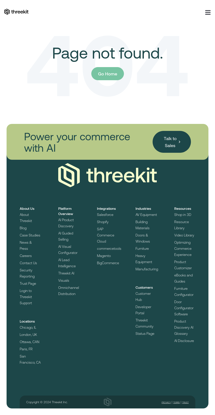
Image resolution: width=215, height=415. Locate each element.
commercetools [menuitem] (109, 248)
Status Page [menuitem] (145, 333)
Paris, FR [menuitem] (26, 349)
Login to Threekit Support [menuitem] (26, 296)
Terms (176, 402)
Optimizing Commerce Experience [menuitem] (183, 248)
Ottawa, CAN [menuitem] (29, 342)
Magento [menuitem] (104, 256)
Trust (185, 402)
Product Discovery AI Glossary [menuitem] (183, 327)
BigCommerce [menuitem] (108, 263)
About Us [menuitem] (27, 208)
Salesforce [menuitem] (105, 214)
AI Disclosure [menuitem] (184, 341)
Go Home (107, 73)
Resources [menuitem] (182, 208)
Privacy (166, 402)
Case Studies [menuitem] (30, 235)
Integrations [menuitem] (106, 208)
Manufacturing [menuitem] (147, 269)
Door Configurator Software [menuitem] (184, 308)
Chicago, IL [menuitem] (28, 327)
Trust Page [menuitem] (28, 283)
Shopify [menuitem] (103, 222)
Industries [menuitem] (143, 208)
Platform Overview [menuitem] (65, 211)
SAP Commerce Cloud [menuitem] (105, 235)
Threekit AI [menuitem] (66, 273)
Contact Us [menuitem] (28, 263)
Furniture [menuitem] (142, 248)
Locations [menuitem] (27, 321)
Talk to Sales (170, 142)
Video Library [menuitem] (184, 235)
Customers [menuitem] (144, 287)
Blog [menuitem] (23, 228)
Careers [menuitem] (26, 256)
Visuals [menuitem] (63, 280)
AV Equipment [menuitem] (146, 214)
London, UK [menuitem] (28, 334)
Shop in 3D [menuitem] (182, 214)
